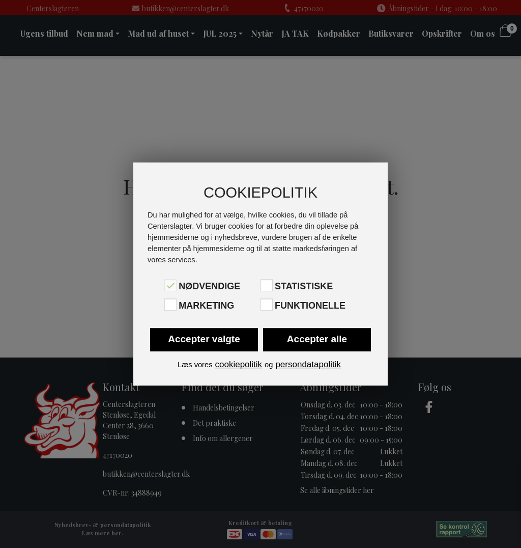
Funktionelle (310, 305)
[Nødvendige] (170, 285)
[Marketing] (170, 304)
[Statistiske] (266, 285)
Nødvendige (209, 286)
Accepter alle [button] (317, 339)
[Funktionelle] (266, 304)
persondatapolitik (308, 364)
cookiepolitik (238, 364)
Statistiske (304, 286)
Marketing (206, 305)
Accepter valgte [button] (204, 339)
